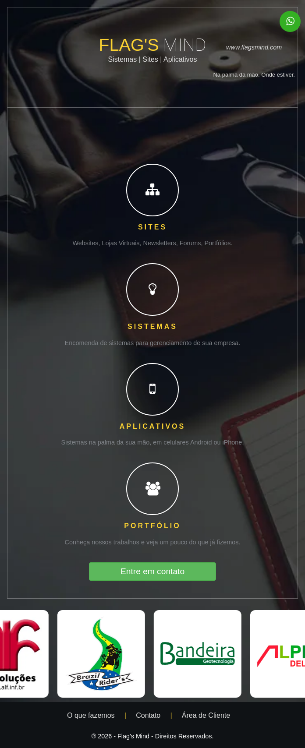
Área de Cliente (207, 715)
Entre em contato (152, 571)
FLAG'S (152, 44)
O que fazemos (92, 715)
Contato (149, 715)
